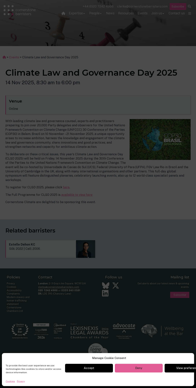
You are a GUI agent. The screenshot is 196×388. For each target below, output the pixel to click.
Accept (89, 368)
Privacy (21, 381)
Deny (138, 368)
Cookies (10, 381)
